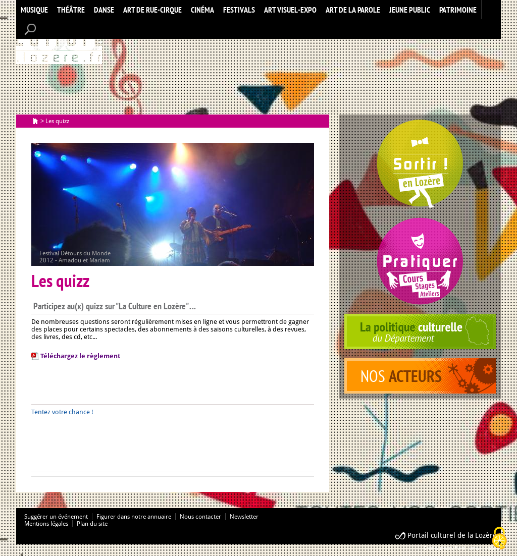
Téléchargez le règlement (80, 356)
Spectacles (420, 164)
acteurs (420, 376)
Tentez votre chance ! (63, 412)
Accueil (59, 42)
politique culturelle (420, 331)
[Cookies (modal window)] (499, 539)
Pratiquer (420, 261)
